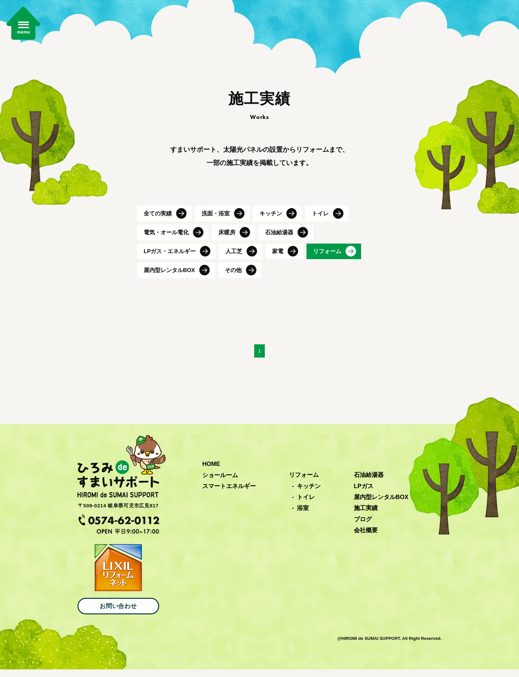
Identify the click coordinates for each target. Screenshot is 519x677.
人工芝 (238, 257)
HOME (211, 471)
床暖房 (230, 237)
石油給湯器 (284, 237)
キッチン (275, 217)
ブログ (363, 527)
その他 (237, 277)
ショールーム (220, 482)
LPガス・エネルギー (171, 257)
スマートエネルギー (229, 493)
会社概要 (366, 538)
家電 (282, 257)
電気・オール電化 (167, 237)
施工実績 (366, 515)
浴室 (303, 515)
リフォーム (333, 257)
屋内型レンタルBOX (171, 277)
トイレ (325, 217)
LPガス (363, 493)
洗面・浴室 (218, 217)
